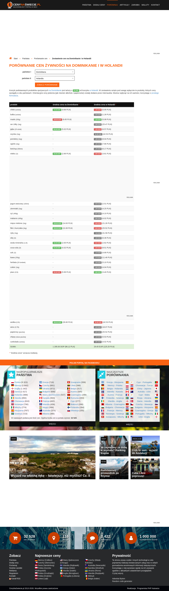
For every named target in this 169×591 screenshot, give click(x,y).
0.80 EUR (98, 272)
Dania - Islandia (144, 401)
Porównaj (112, 5)
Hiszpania (19, 410)
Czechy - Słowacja (144, 404)
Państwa (86, 5)
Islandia (46, 404)
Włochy (18, 407)
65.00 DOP (57, 248)
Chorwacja (19, 401)
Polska (18, 382)
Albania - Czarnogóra (115, 404)
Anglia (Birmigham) (71, 573)
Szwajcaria (75, 382)
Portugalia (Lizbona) (71, 576)
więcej (52, 424)
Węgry (45, 407)
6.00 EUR (98, 228)
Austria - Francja (114, 395)
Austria (74, 391)
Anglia (17, 388)
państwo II (26, 78)
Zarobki (136, 5)
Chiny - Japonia (144, 388)
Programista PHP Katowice (148, 588)
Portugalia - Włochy (144, 414)
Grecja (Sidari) (69, 568)
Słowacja (75, 410)
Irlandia (18, 398)
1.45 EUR (98, 149)
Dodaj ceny (99, 5)
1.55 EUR (98, 129)
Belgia (73, 388)
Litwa (73, 385)
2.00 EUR (98, 248)
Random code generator (122, 581)
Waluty (145, 5)
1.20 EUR (98, 119)
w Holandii (94, 90)
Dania (17, 391)
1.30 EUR (98, 337)
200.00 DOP (57, 228)
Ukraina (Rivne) (94, 571)
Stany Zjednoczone (51, 395)
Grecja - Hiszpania (115, 382)
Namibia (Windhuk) (96, 568)
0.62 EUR (98, 243)
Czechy (46, 385)
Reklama (13, 571)
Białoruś (74, 404)
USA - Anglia (144, 417)
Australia (46, 410)
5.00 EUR (98, 223)
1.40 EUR (98, 110)
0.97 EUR (98, 213)
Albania (45, 414)
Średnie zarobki (15, 568)
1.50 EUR (98, 238)
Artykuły (125, 5)
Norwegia (19, 404)
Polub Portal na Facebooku (84, 363)
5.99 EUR (98, 124)
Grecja (45, 382)
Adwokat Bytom (118, 579)
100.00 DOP (57, 119)
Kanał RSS (15, 579)
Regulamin (13, 573)
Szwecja (18, 414)
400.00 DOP (57, 322)
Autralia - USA (144, 391)
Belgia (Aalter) (94, 579)
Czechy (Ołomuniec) (46, 563)
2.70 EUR (98, 257)
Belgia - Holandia (115, 388)
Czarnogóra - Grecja (144, 410)
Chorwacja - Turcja (144, 385)
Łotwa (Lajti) (43, 579)
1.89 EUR (98, 139)
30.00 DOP (57, 243)
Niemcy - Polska (115, 385)
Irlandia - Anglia (115, 401)
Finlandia (75, 407)
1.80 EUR (98, 144)
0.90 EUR (98, 154)
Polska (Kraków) (44, 576)
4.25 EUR (98, 327)
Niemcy (18, 385)
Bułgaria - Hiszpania (144, 407)
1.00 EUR (98, 209)
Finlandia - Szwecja (115, 398)
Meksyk (91, 576)
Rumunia (75, 398)
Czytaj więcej (117, 573)
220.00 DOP (57, 223)
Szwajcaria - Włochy (115, 417)
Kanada (46, 398)
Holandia (19, 395)
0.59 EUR (98, 204)
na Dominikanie (55, 90)
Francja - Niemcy (115, 410)
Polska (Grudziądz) (46, 573)
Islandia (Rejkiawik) (71, 565)
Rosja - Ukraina (144, 398)
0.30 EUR (98, 114)
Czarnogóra (76, 395)
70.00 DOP (57, 110)
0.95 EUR (98, 218)
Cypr (73, 401)
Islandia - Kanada (115, 391)
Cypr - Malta (144, 395)
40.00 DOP (57, 154)
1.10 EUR (98, 252)
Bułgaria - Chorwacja (114, 407)
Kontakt (155, 5)
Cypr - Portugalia (144, 382)
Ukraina (46, 388)
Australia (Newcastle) (96, 565)
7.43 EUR (98, 233)
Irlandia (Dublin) (69, 571)
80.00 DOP (57, 129)
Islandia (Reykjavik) (96, 573)
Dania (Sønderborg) (46, 565)
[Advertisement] (84, 33)
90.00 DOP (57, 272)
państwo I (26, 72)
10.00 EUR (98, 134)
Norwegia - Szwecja (115, 414)
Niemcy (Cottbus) (45, 560)
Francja (46, 401)
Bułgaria (46, 391)
